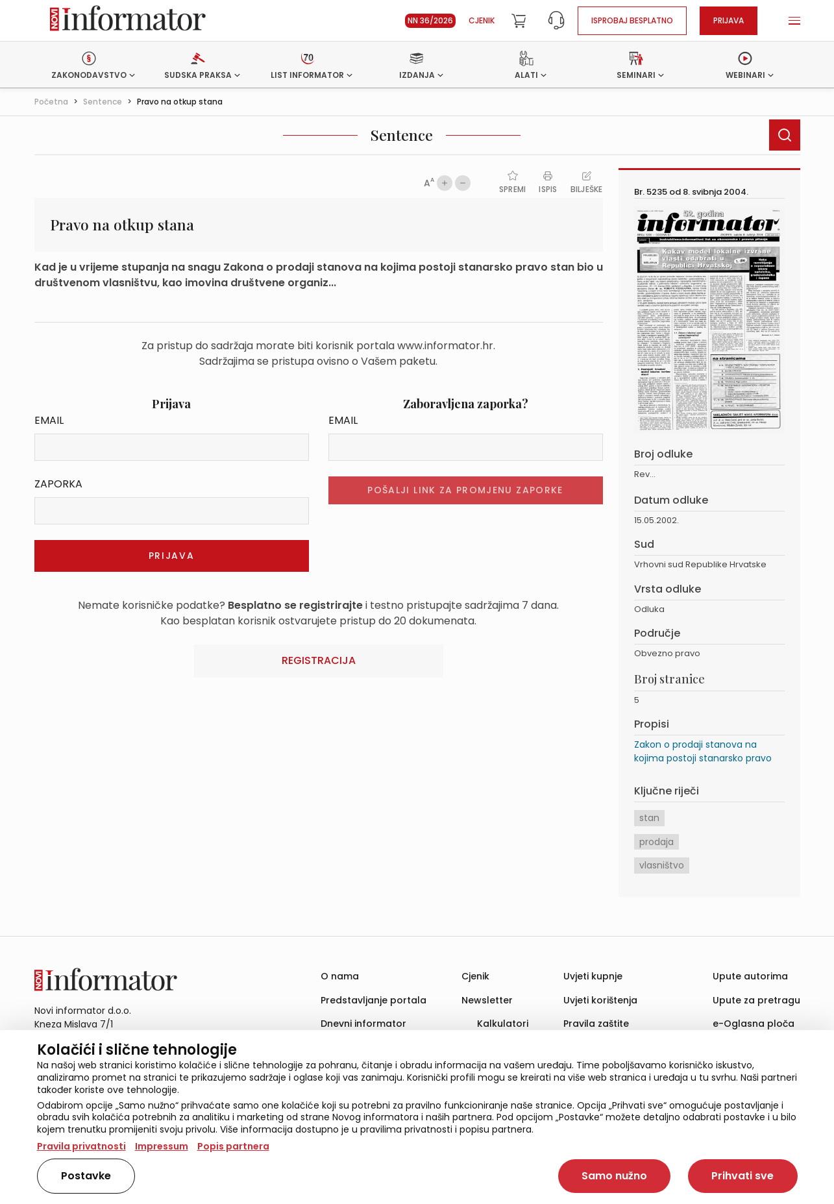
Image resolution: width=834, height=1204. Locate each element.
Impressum (161, 1146)
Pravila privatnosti (81, 1146)
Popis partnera (233, 1146)
